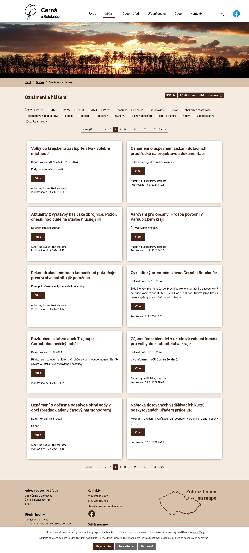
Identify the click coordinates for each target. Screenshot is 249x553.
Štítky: (28, 110)
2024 (94, 110)
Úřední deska (157, 13)
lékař (175, 110)
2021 (54, 110)
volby (186, 115)
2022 (67, 110)
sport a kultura (167, 115)
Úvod (92, 13)
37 (145, 129)
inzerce (138, 110)
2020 (40, 110)
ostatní (69, 115)
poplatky (103, 115)
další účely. (199, 532)
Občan (109, 13)
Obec (178, 13)
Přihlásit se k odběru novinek (201, 95)
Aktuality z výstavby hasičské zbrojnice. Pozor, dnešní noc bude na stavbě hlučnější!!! (74, 217)
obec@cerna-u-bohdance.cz (105, 506)
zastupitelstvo (205, 115)
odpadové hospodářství (43, 115)
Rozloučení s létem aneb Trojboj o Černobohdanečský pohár (62, 341)
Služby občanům (142, 115)
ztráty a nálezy (38, 121)
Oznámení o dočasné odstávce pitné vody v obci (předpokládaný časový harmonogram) (71, 408)
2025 (107, 110)
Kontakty (197, 13)
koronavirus (158, 110)
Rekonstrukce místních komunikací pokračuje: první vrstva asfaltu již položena (73, 275)
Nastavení (147, 546)
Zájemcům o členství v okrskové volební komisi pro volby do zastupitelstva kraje (174, 341)
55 (155, 129)
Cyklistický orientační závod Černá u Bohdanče (174, 272)
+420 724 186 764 (98, 501)
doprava (122, 110)
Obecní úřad (130, 13)
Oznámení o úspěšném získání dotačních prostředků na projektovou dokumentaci (168, 151)
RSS (170, 95)
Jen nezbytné (125, 546)
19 (135, 129)
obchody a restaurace (198, 110)
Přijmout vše (103, 546)
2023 (80, 110)
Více (38, 178)
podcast (85, 115)
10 (125, 129)
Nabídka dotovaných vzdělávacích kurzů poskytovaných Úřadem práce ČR (168, 408)
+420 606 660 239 (98, 495)
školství (119, 115)
